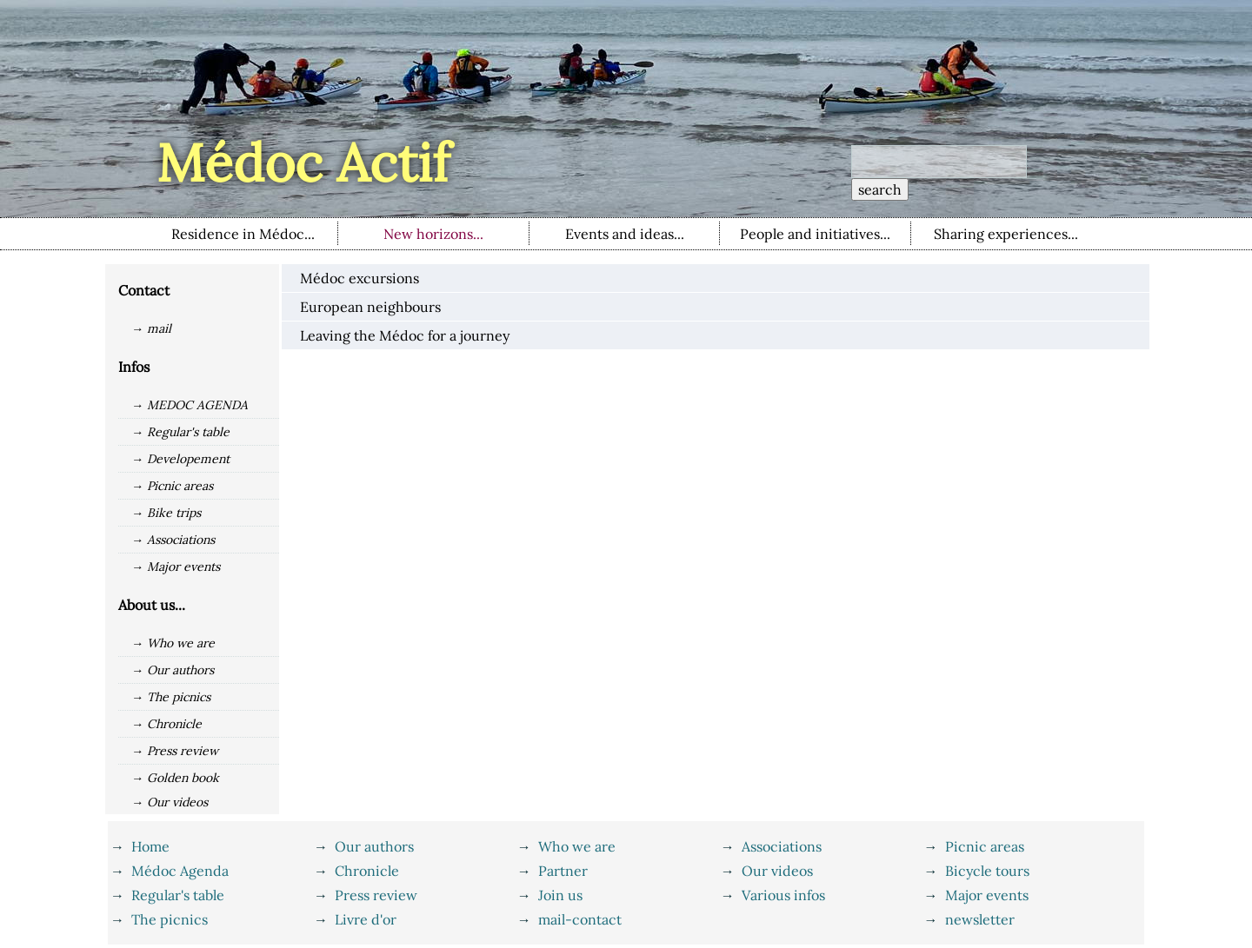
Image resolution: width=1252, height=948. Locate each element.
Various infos (783, 895)
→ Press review (174, 751)
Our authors (374, 846)
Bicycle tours (987, 870)
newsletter (980, 919)
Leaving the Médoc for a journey (404, 335)
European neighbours (370, 306)
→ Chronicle (166, 724)
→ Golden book (175, 778)
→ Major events (175, 566)
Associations (782, 846)
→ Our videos (169, 802)
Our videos (777, 870)
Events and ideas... (624, 233)
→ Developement (180, 459)
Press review (376, 895)
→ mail (151, 328)
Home (150, 846)
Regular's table (177, 895)
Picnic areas (984, 846)
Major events (987, 895)
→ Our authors (172, 670)
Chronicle (367, 870)
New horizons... (433, 233)
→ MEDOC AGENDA (189, 405)
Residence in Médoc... (243, 233)
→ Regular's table (180, 432)
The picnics (169, 919)
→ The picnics (170, 697)
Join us (560, 895)
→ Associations (173, 539)
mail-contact (580, 919)
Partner (563, 870)
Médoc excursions (359, 278)
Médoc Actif (303, 162)
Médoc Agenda (180, 870)
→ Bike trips (166, 512)
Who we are (577, 846)
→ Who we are (173, 643)
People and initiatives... (815, 233)
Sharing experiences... (1006, 233)
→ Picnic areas (172, 486)
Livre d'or (365, 919)
